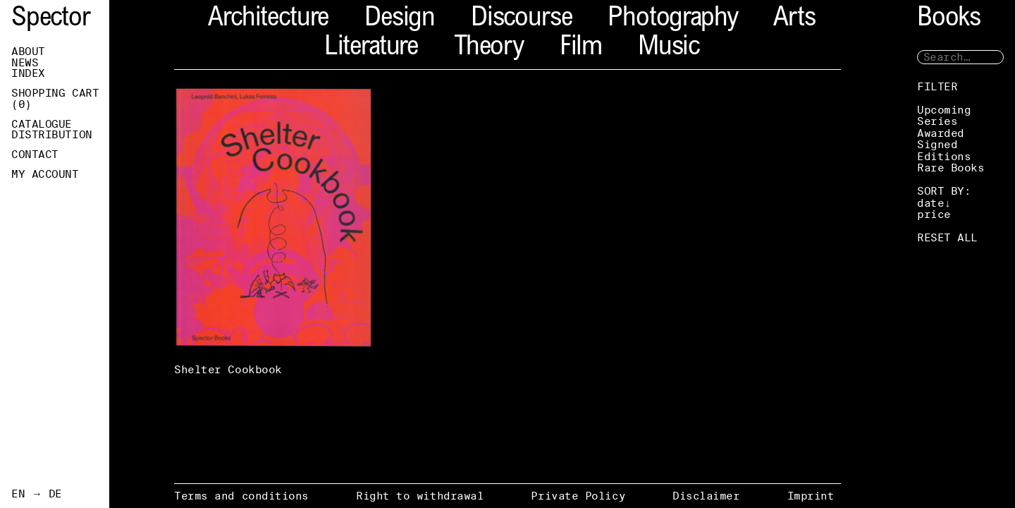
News (24, 62)
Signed (937, 144)
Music (668, 48)
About (28, 51)
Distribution (51, 134)
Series (937, 121)
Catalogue (41, 124)
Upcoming (944, 110)
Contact (35, 154)
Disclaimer (706, 496)
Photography (672, 19)
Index (28, 73)
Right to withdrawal (420, 496)
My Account (45, 174)
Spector (50, 19)
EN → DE (36, 494)
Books (948, 19)
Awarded (940, 133)
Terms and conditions (241, 496)
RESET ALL (947, 237)
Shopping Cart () (55, 98)
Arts (794, 19)
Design (399, 19)
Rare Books (951, 168)
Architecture (268, 19)
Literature (371, 48)
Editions (944, 156)
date (930, 203)
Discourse (521, 19)
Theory (489, 48)
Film (581, 48)
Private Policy (578, 496)
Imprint (811, 496)
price (934, 214)
